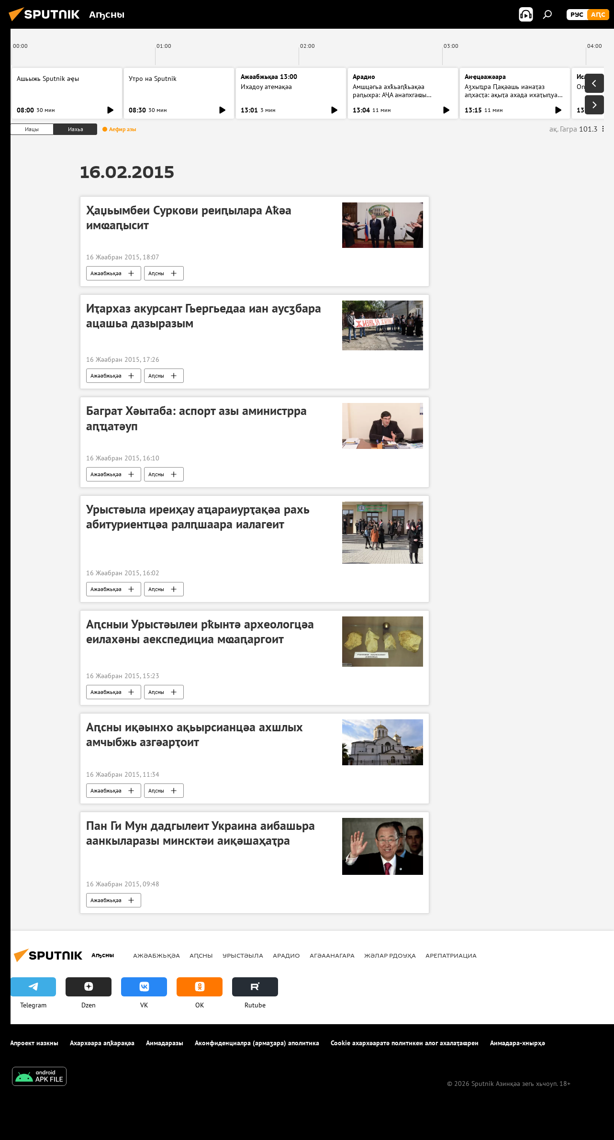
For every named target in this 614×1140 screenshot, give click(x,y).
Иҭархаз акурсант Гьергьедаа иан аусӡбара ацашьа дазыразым (203, 316)
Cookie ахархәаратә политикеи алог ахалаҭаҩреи (405, 1043)
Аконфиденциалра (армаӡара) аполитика (257, 1043)
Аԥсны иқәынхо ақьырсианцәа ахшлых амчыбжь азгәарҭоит (194, 734)
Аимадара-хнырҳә (517, 1043)
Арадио (364, 76)
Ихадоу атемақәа (266, 86)
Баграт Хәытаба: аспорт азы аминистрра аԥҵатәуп (196, 418)
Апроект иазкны (34, 1043)
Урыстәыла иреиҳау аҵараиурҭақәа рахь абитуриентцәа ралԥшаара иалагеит (197, 517)
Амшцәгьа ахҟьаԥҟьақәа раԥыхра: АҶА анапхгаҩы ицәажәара (389, 94)
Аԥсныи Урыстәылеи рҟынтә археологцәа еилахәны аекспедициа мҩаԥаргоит (200, 631)
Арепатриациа (451, 955)
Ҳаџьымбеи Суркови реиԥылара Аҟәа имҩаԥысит (188, 217)
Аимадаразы (164, 1043)
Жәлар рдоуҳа (390, 955)
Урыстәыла (243, 955)
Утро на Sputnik (153, 78)
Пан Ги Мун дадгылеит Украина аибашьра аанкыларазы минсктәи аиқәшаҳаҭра (200, 833)
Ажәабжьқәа (106, 273)
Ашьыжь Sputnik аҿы (48, 78)
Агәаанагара (332, 955)
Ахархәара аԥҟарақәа (102, 1043)
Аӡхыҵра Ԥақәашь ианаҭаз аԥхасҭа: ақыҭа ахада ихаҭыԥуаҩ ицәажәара (513, 94)
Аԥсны (156, 273)
